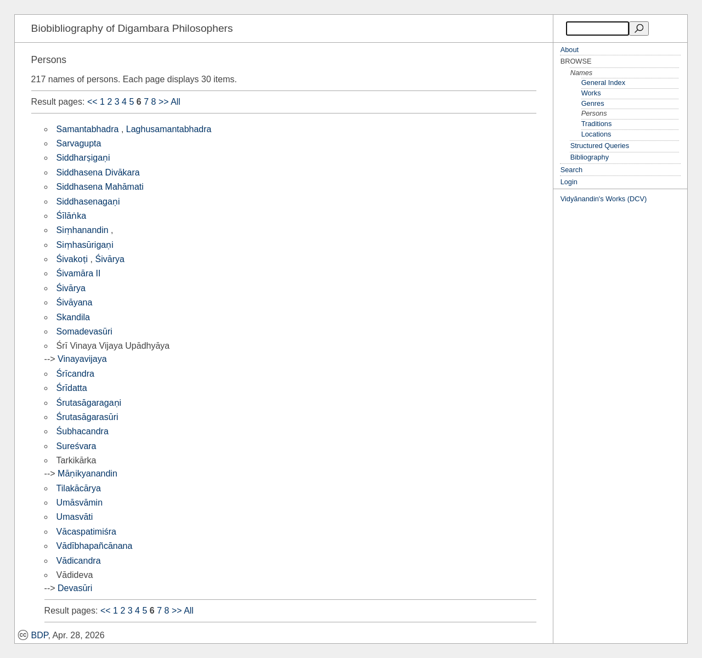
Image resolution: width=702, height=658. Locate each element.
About (570, 50)
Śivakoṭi (72, 259)
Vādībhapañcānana (94, 546)
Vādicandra (78, 560)
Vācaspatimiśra (86, 531)
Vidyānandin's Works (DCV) (604, 199)
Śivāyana (74, 302)
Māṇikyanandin (87, 473)
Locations (596, 134)
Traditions (596, 124)
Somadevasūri (84, 331)
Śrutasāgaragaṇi (89, 402)
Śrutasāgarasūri (87, 417)
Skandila (73, 317)
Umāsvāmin (79, 502)
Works (591, 93)
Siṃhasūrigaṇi (85, 244)
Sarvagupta (78, 143)
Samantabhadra (87, 129)
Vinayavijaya (82, 359)
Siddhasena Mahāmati (100, 186)
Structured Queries (599, 145)
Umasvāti (74, 516)
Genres (592, 103)
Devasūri (75, 588)
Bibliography (589, 157)
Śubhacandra (82, 431)
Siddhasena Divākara (98, 172)
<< (92, 101)
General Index (603, 82)
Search (572, 170)
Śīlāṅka (71, 215)
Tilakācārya (78, 488)
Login (569, 182)
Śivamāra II (78, 273)
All (175, 101)
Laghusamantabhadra (169, 129)
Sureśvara (76, 446)
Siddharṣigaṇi (83, 157)
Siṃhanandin (82, 230)
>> (163, 101)
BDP (33, 635)
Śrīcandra (75, 373)
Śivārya (109, 259)
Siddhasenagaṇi (88, 201)
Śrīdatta (71, 388)
